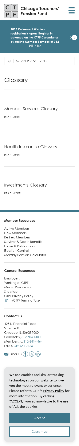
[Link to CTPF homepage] (31, 11)
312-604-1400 (30, 337)
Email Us (15, 354)
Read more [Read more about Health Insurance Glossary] (12, 155)
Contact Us (13, 316)
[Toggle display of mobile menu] (71, 11)
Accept (39, 418)
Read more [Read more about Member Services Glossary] (12, 117)
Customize (40, 431)
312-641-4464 (32, 341)
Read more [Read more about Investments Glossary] (12, 193)
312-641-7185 (23, 346)
